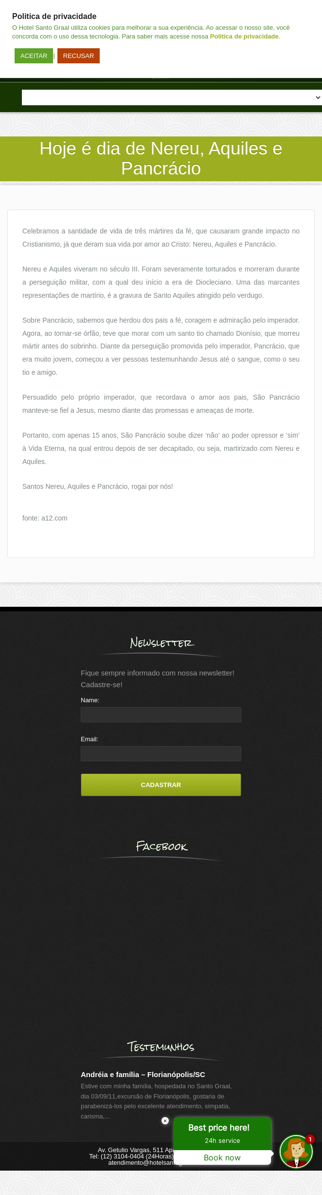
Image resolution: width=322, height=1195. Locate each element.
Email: (89, 739)
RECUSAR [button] (78, 55)
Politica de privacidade (244, 36)
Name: (90, 700)
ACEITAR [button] (33, 55)
